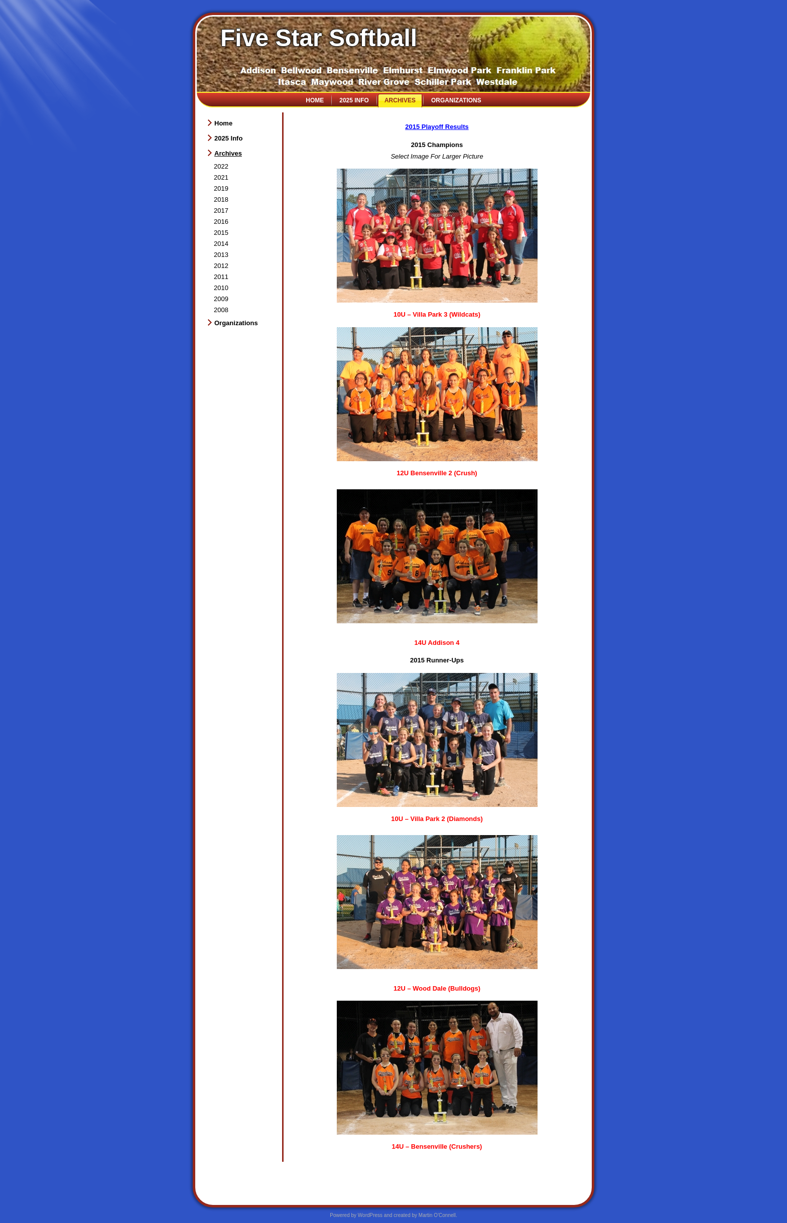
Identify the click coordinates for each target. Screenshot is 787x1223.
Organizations (456, 100)
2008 (221, 310)
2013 (221, 254)
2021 (221, 177)
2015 (221, 232)
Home (315, 100)
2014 (221, 243)
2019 (221, 188)
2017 (221, 210)
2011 (221, 277)
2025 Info (354, 100)
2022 (221, 166)
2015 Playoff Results (436, 126)
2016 (221, 221)
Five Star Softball (318, 38)
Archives (400, 100)
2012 (221, 265)
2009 (221, 299)
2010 (221, 288)
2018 (221, 199)
